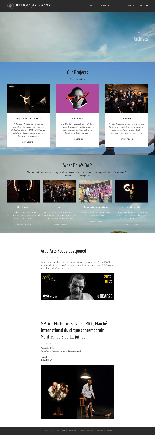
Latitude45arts (126, 118)
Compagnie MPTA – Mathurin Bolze (28, 118)
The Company (106, 6)
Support (59, 207)
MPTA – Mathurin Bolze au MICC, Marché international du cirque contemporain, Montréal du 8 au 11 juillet (74, 330)
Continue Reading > (23, 224)
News (120, 6)
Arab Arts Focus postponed (63, 251)
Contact (131, 6)
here (42, 268)
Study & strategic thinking (131, 207)
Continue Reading (29, 142)
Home (92, 6)
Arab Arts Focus (77, 118)
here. (68, 268)
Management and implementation (96, 207)
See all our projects (77, 79)
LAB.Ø (111, 431)
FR (141, 6)
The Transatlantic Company (34, 4)
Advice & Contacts (23, 207)
